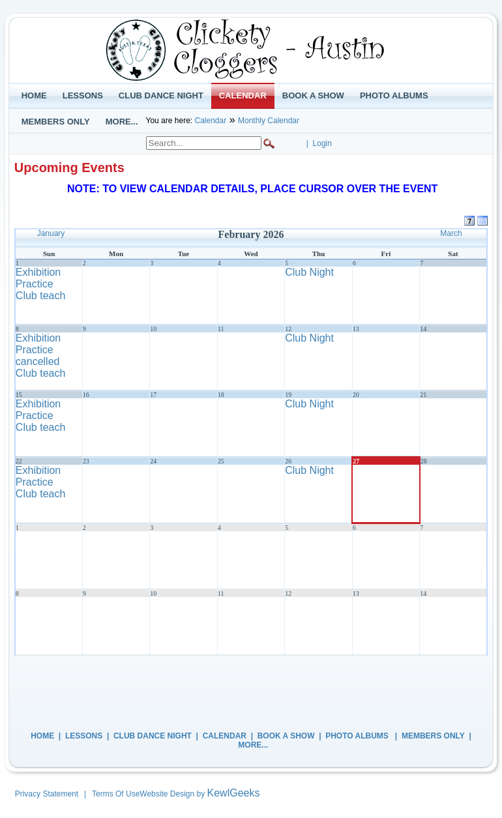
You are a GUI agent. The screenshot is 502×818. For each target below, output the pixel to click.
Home (42, 735)
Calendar (210, 120)
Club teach (41, 295)
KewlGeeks (233, 792)
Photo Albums (358, 735)
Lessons (83, 735)
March (451, 233)
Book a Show (286, 735)
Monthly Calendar (268, 120)
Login (322, 143)
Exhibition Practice (38, 278)
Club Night (309, 272)
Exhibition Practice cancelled (38, 349)
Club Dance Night (152, 735)
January (51, 233)
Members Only (433, 735)
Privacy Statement (46, 793)
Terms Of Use (116, 793)
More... (253, 745)
